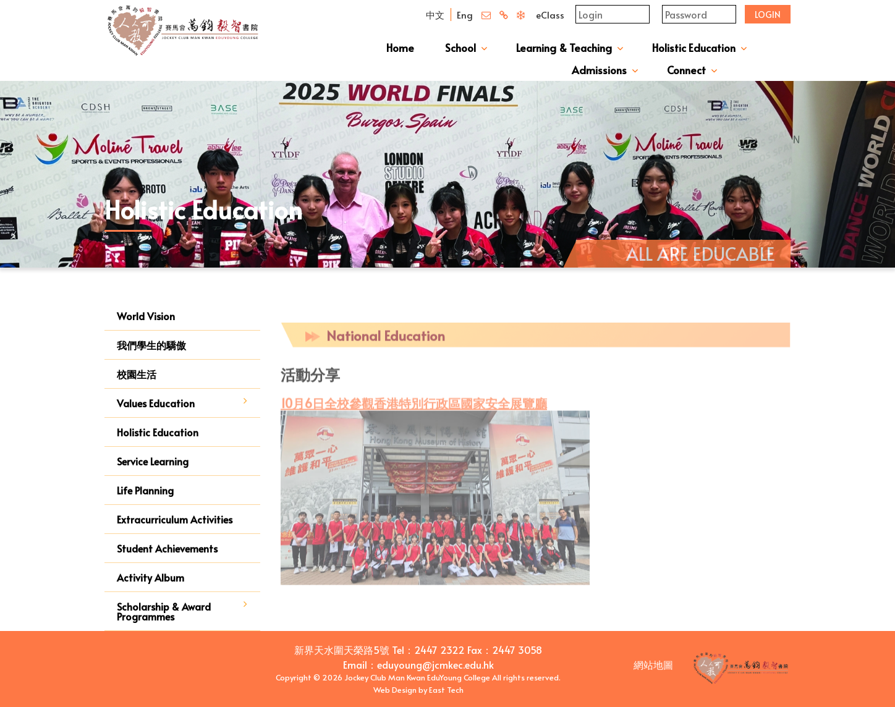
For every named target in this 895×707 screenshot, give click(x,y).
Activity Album (150, 577)
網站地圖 (653, 664)
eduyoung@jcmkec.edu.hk (435, 664)
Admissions (599, 69)
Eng (465, 14)
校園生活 (136, 374)
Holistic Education (694, 47)
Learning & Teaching (564, 47)
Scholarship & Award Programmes (164, 611)
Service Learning (153, 461)
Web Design (395, 689)
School (460, 47)
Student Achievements (167, 548)
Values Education (156, 403)
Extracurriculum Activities (174, 519)
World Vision (146, 316)
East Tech (446, 689)
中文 (435, 14)
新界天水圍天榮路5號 (341, 649)
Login (768, 14)
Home (400, 47)
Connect (686, 69)
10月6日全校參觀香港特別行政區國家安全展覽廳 (414, 410)
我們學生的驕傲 (151, 345)
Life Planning (145, 490)
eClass (550, 14)
